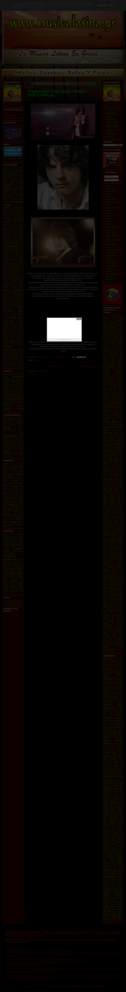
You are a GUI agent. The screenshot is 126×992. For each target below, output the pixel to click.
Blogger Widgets (66, 339)
